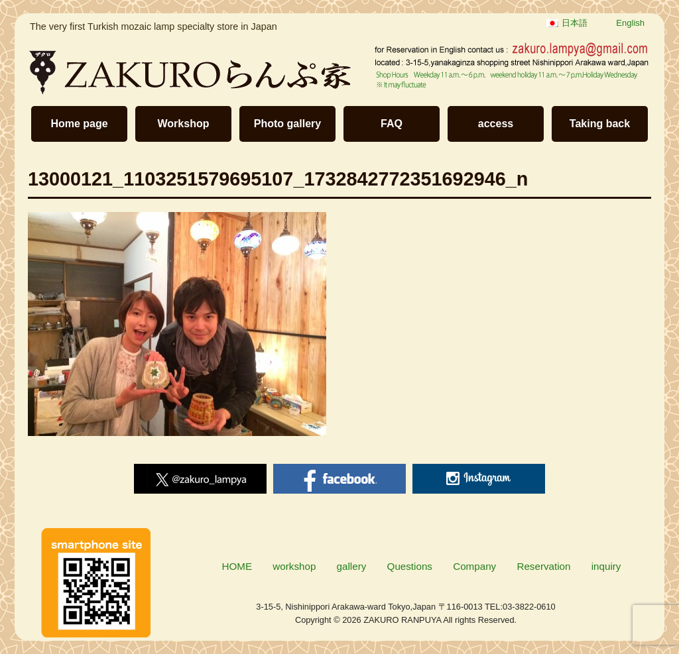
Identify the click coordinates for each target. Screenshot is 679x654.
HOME (237, 566)
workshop (294, 566)
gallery (352, 566)
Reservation (543, 566)
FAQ (391, 123)
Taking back (600, 123)
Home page (78, 123)
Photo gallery (287, 123)
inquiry (606, 566)
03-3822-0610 (529, 607)
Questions (409, 566)
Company (474, 566)
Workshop (184, 123)
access (495, 123)
